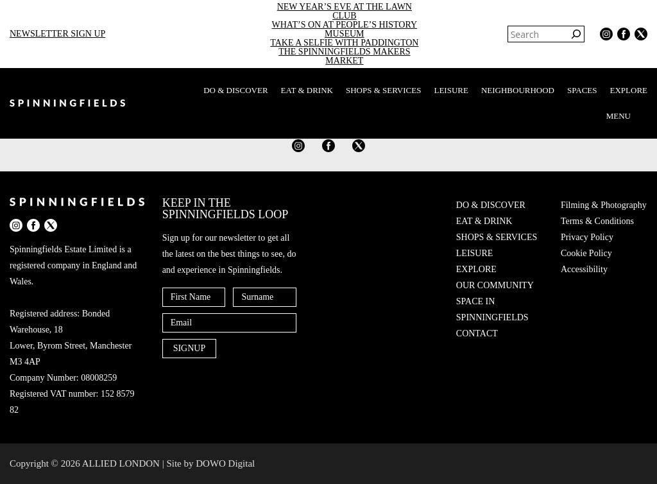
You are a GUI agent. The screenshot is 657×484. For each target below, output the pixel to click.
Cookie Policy (586, 253)
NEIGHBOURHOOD (517, 90)
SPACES (582, 90)
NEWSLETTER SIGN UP (57, 34)
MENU (626, 116)
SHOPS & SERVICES (383, 90)
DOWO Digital (225, 463)
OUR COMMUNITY (495, 285)
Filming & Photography (604, 205)
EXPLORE (629, 90)
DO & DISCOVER (235, 90)
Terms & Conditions (597, 221)
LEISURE (451, 90)
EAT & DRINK (307, 90)
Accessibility (584, 269)
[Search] (576, 34)
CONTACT (477, 333)
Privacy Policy (587, 237)
